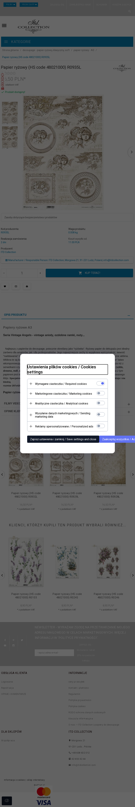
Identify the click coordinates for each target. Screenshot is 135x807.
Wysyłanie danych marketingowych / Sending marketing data (62, 414)
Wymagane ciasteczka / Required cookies (61, 383)
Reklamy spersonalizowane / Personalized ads (64, 426)
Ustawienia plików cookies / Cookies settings (61, 369)
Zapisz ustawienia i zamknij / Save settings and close (63, 439)
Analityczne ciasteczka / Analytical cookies (61, 403)
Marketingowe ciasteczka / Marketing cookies (63, 393)
